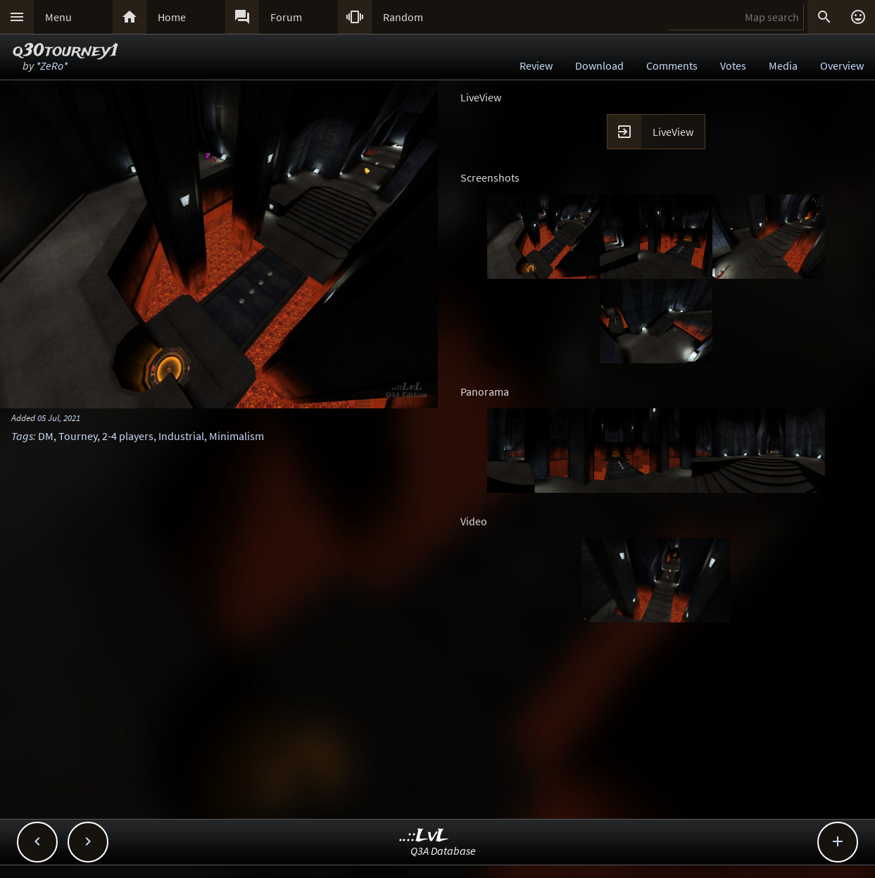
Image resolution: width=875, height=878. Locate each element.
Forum (286, 17)
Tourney (77, 436)
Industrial (181, 436)
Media (783, 65)
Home (172, 17)
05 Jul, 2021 (58, 417)
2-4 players (127, 436)
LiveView (673, 132)
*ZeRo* (52, 65)
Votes (733, 65)
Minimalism (236, 436)
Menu (58, 17)
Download (599, 65)
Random (403, 17)
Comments (672, 65)
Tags (22, 436)
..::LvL (424, 836)
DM (45, 436)
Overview (842, 65)
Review (536, 65)
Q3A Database (443, 850)
